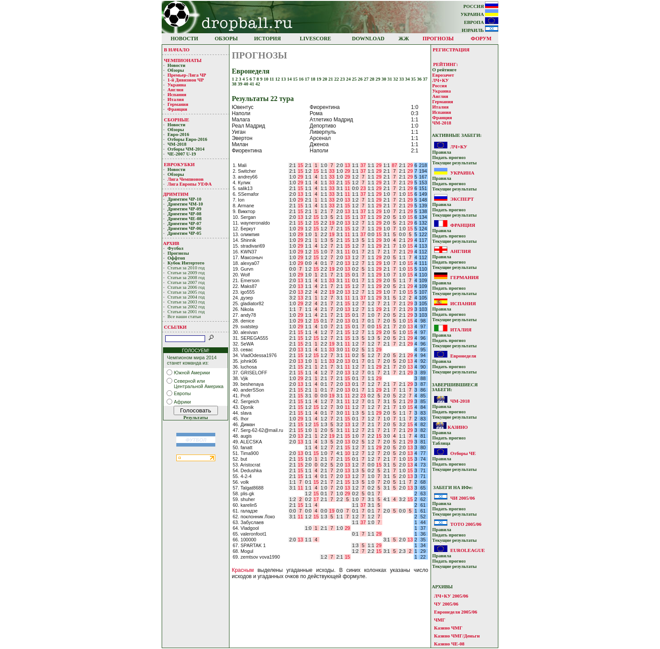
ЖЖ (404, 38)
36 (420, 79)
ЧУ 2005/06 (446, 603)
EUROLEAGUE (467, 550)
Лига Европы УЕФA (190, 184)
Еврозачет (443, 75)
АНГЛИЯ (460, 251)
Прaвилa (441, 152)
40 (246, 84)
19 (319, 79)
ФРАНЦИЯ (462, 225)
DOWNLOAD (368, 38)
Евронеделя (463, 355)
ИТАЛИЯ (460, 329)
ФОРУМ (481, 38)
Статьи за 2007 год (186, 282)
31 (390, 79)
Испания (176, 94)
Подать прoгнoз (449, 157)
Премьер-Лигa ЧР (187, 75)
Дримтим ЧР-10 (184, 199)
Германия (177, 104)
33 (402, 79)
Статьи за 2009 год (186, 272)
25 (355, 79)
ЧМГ (439, 619)
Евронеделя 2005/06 (455, 611)
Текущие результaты (454, 162)
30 (384, 79)
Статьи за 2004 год (186, 297)
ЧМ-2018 (176, 144)
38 (234, 84)
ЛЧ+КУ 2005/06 (451, 595)
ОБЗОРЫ (226, 38)
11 (273, 79)
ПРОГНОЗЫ (438, 38)
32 (396, 79)
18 (313, 79)
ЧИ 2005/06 (462, 498)
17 (308, 79)
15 (296, 79)
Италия (175, 99)
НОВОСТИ (184, 38)
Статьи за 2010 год (186, 267)
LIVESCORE (315, 38)
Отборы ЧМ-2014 (186, 149)
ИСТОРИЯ (267, 38)
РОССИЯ (480, 6)
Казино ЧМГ (448, 627)
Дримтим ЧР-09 (184, 208)
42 (258, 84)
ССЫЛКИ (175, 327)
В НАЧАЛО (177, 49)
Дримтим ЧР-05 (184, 233)
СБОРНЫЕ (176, 119)
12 (278, 79)
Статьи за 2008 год (186, 277)
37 (425, 79)
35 (414, 79)
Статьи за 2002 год (186, 306)
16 (302, 79)
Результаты (195, 417)
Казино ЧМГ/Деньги (457, 635)
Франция (177, 109)
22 (337, 79)
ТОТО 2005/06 (465, 524)
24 (349, 79)
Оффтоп (176, 258)
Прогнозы (178, 253)
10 (266, 79)
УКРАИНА (479, 14)
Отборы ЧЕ (463, 453)
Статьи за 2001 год (186, 311)
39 (241, 84)
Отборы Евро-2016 (187, 139)
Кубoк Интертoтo (186, 262)
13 (284, 79)
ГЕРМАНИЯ (464, 277)
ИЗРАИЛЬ (480, 30)
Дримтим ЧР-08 (184, 213)
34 (408, 79)
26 (361, 79)
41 (252, 84)
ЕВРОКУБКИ (179, 164)
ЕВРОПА (481, 22)
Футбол (175, 248)
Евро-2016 (178, 134)
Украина (176, 84)
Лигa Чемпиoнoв (186, 179)
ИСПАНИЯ (463, 303)
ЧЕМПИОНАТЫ (183, 60)
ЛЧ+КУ (440, 80)
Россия (439, 85)
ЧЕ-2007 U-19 (181, 154)
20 (325, 79)
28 (373, 79)
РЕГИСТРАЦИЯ (451, 49)
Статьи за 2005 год (186, 292)
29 (378, 79)
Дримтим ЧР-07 (184, 223)
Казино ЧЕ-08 (449, 643)
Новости (176, 65)
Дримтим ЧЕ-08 (184, 218)
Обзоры (175, 70)
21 (331, 79)
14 (290, 79)
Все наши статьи (184, 316)
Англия (175, 89)
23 (343, 79)
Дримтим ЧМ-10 (185, 204)
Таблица (441, 443)
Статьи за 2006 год (186, 287)
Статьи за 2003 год (186, 301)
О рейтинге (444, 69)
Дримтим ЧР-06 (184, 228)
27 (366, 79)
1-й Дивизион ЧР (186, 80)
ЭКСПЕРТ (462, 199)
